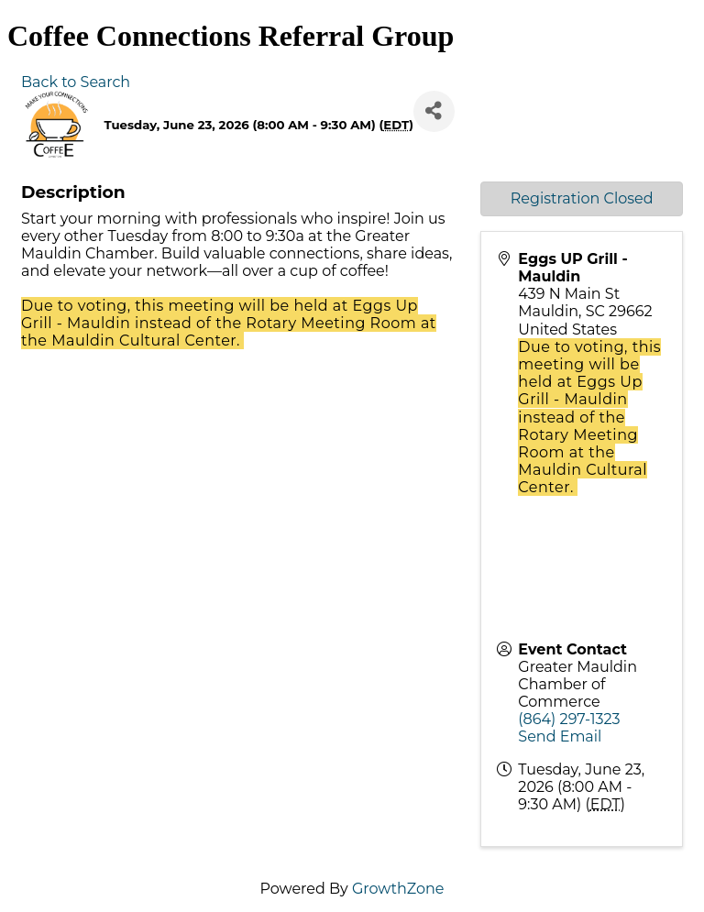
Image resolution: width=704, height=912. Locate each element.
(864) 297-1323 (569, 719)
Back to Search (75, 82)
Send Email (559, 736)
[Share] (434, 111)
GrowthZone (398, 888)
